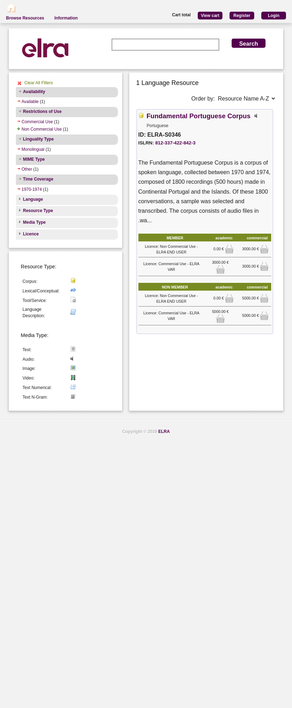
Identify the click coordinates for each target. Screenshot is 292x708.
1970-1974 (32, 189)
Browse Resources (25, 18)
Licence (31, 234)
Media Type (34, 222)
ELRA (164, 431)
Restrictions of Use (42, 111)
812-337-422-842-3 (175, 142)
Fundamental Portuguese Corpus (198, 116)
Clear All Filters (38, 82)
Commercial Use (37, 121)
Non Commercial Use (42, 129)
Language (33, 199)
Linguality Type (38, 139)
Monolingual (33, 149)
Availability (34, 91)
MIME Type (34, 159)
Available (30, 101)
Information (66, 18)
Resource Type (38, 210)
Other (27, 169)
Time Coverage (38, 179)
